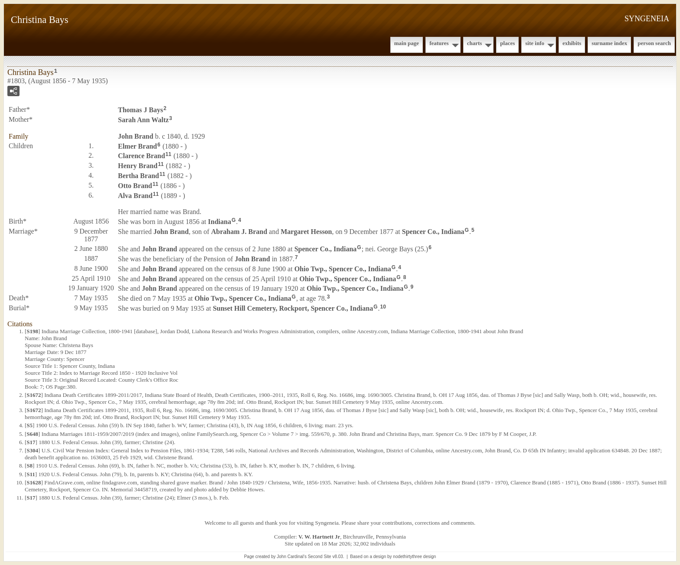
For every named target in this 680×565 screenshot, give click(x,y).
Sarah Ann (143, 119)
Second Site (319, 556)
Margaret (306, 231)
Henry (137, 165)
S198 (32, 331)
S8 (29, 465)
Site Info (534, 43)
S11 (30, 474)
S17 (30, 442)
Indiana (219, 221)
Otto (135, 185)
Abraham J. (239, 231)
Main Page (406, 43)
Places (507, 43)
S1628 (33, 482)
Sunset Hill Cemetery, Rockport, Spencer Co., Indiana (293, 308)
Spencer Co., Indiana (433, 231)
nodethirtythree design (414, 556)
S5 (29, 425)
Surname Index (609, 43)
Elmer (137, 145)
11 (168, 154)
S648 (32, 434)
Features (439, 43)
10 (383, 307)
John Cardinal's (292, 556)
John (135, 136)
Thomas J (140, 110)
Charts (474, 43)
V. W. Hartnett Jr (319, 536)
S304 (32, 450)
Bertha (138, 175)
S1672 (33, 395)
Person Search (654, 43)
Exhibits (571, 43)
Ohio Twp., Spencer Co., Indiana (342, 269)
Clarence (141, 155)
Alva (135, 195)
